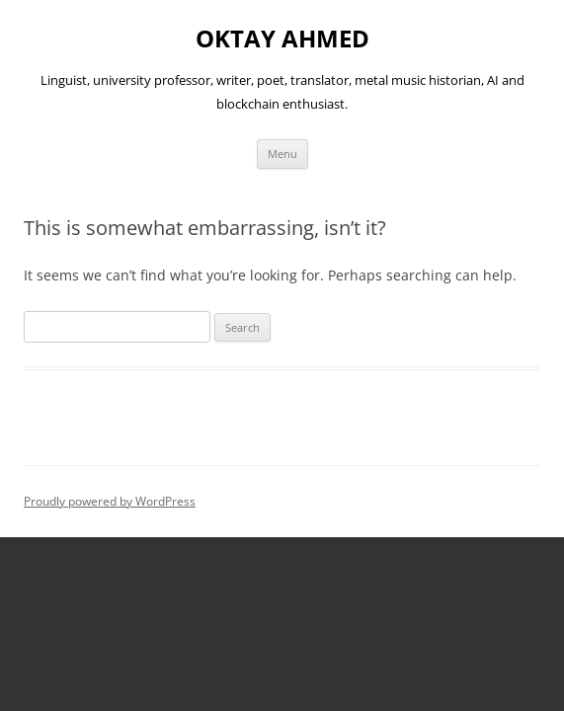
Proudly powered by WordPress (110, 501)
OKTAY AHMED (282, 39)
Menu (282, 153)
